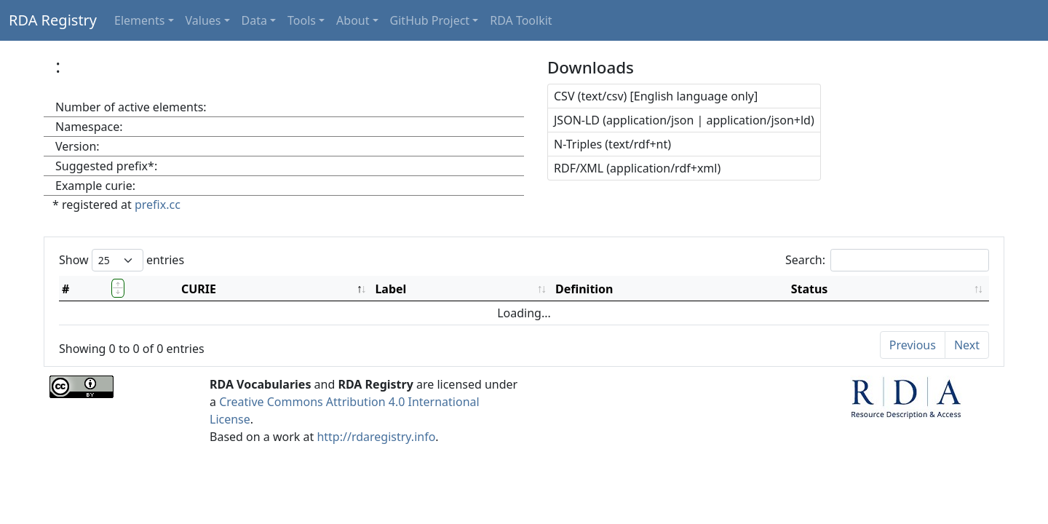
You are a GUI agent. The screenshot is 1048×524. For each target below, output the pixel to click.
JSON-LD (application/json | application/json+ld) (684, 120)
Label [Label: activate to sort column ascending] (390, 289)
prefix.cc (157, 204)
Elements (139, 20)
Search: (887, 260)
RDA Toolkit (521, 20)
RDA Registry (53, 20)
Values (203, 20)
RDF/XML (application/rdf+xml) (637, 168)
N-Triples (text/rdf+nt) (612, 144)
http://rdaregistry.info (376, 437)
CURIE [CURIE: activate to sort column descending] (198, 289)
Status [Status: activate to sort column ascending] (809, 289)
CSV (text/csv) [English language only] (656, 96)
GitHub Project (430, 20)
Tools (301, 20)
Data (254, 20)
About (352, 20)
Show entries (121, 260)
